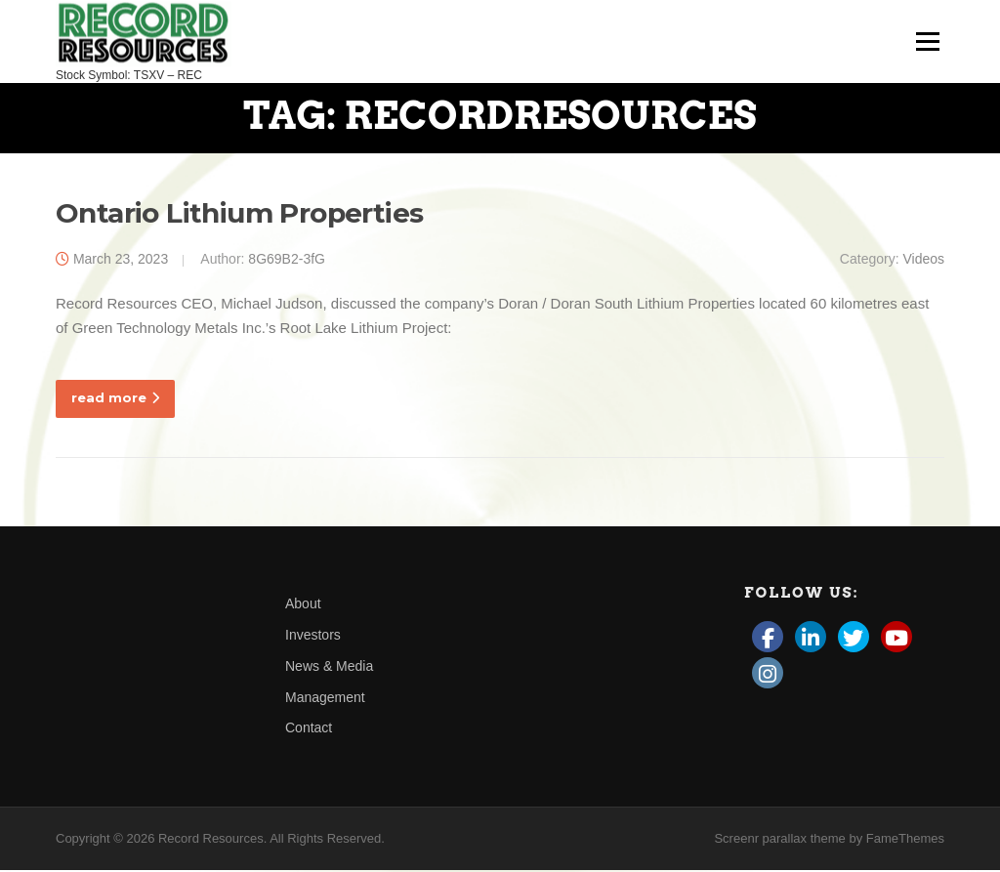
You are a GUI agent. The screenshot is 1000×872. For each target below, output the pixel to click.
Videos (923, 260)
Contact (308, 729)
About (303, 605)
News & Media (329, 667)
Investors (313, 636)
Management (325, 698)
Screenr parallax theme (779, 840)
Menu (927, 41)
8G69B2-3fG (286, 260)
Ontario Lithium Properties (239, 213)
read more (115, 398)
